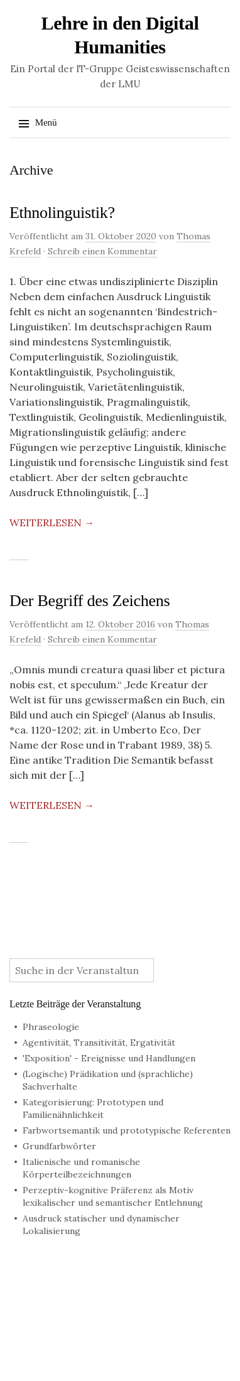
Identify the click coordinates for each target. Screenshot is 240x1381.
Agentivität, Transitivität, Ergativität (99, 1042)
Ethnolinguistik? (62, 212)
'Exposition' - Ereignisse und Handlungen (109, 1058)
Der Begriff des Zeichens (89, 601)
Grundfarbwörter (59, 1146)
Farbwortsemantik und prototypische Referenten (127, 1130)
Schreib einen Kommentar (102, 251)
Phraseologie (51, 1026)
